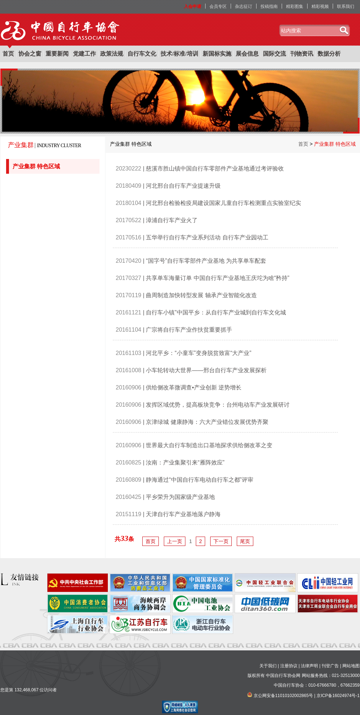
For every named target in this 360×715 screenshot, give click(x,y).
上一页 (174, 541)
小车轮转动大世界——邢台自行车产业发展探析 (206, 370)
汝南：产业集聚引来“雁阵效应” (185, 462)
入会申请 (192, 6)
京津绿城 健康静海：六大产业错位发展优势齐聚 (207, 422)
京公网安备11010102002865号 (283, 695)
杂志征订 (243, 6)
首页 (8, 54)
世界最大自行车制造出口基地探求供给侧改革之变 (209, 445)
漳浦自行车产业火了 (172, 220)
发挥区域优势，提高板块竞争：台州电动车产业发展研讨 (218, 405)
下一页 (221, 541)
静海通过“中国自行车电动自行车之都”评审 (199, 480)
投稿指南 (269, 6)
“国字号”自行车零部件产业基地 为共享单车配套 (206, 261)
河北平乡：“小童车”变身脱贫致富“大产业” (198, 353)
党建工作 (84, 54)
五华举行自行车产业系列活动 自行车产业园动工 (207, 237)
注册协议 (288, 665)
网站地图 (351, 665)
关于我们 (268, 665)
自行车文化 (142, 54)
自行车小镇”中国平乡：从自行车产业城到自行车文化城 (216, 312)
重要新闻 (57, 54)
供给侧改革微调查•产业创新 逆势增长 (193, 387)
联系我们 (345, 6)
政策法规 (111, 54)
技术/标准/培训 (179, 54)
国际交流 (274, 54)
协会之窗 (29, 54)
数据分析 (329, 54)
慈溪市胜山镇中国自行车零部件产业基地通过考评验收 (215, 168)
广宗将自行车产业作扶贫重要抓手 (189, 330)
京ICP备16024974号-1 (338, 695)
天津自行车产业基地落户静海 (183, 514)
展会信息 (247, 54)
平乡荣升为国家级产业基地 (180, 497)
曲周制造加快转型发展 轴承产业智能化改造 (201, 295)
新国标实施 (217, 54)
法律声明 (309, 665)
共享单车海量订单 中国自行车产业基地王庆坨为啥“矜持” (217, 278)
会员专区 (218, 6)
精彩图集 (294, 6)
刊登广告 (330, 665)
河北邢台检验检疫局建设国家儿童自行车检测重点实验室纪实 (223, 203)
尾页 (245, 541)
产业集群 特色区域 (37, 166)
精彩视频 (320, 6)
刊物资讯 (301, 54)
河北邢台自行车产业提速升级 (183, 186)
